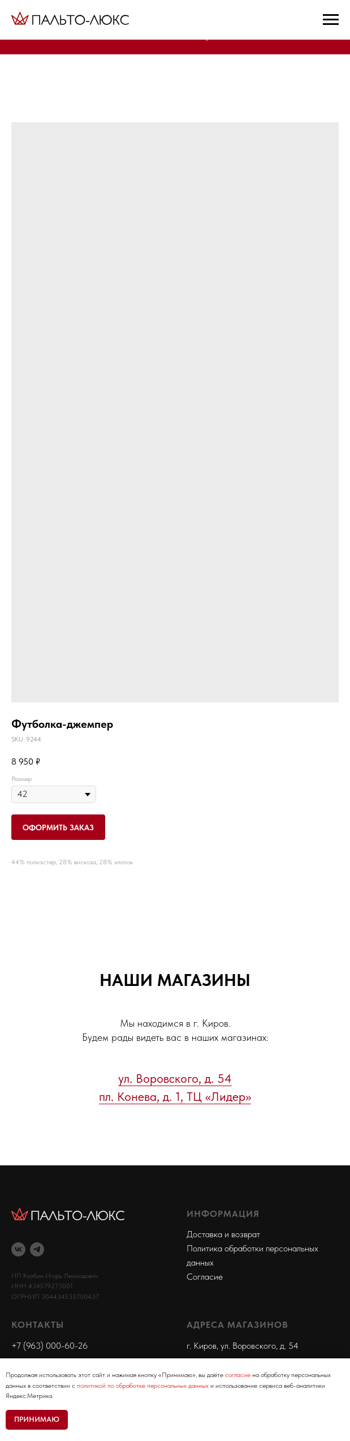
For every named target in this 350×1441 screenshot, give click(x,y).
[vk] (18, 1249)
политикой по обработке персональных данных (143, 1385)
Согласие (205, 1276)
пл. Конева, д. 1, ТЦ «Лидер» (175, 1096)
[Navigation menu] (331, 19)
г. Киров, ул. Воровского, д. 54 (243, 1345)
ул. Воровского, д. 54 (175, 1078)
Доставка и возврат (223, 1234)
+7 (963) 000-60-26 (49, 1345)
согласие (237, 1375)
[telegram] (37, 1249)
